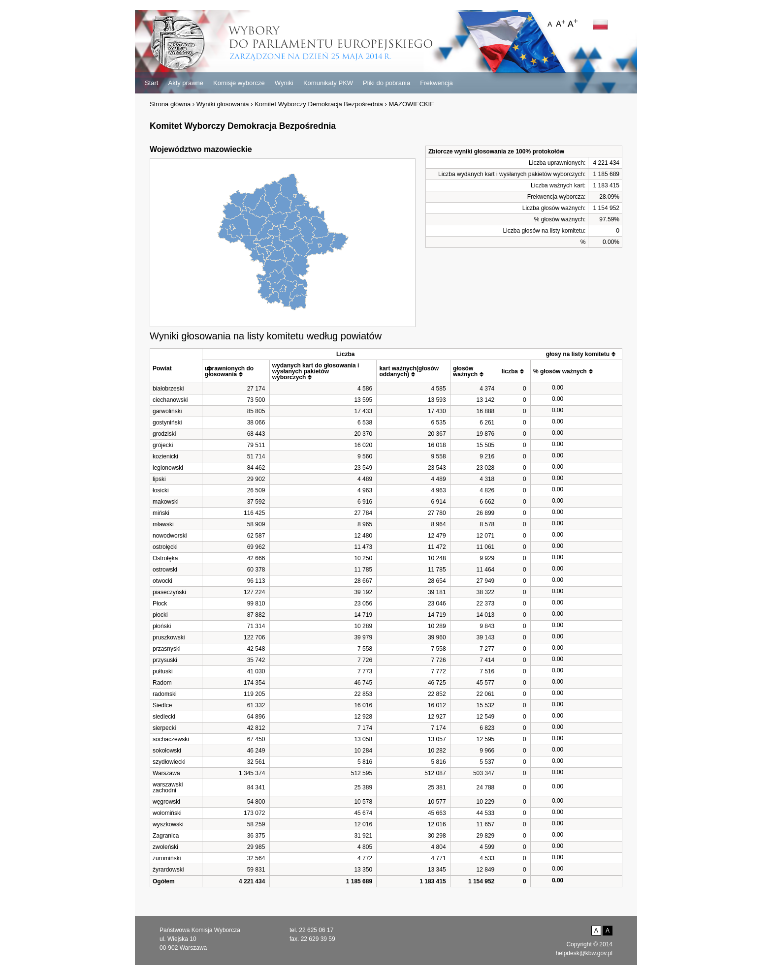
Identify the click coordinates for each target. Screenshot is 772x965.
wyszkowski (168, 824)
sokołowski (167, 750)
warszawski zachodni (168, 787)
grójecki (163, 445)
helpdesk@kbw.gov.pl (584, 953)
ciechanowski (170, 399)
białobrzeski (168, 388)
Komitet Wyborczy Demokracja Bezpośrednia (319, 104)
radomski (165, 694)
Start (151, 83)
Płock (160, 603)
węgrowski (166, 801)
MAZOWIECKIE (411, 104)
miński (161, 513)
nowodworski (170, 535)
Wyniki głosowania (222, 104)
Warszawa (166, 773)
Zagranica (166, 835)
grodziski (164, 433)
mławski (163, 524)
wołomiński (167, 813)
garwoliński (167, 411)
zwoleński (165, 847)
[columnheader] (176, 365)
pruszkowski (169, 637)
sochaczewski (171, 739)
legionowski (168, 467)
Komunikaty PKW (328, 83)
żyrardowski (168, 869)
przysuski (165, 660)
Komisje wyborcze (239, 83)
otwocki (162, 580)
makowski (166, 501)
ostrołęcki (165, 546)
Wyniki (284, 83)
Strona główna (170, 104)
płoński (162, 626)
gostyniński (167, 422)
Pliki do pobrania (386, 83)
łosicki (161, 490)
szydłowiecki (169, 761)
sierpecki (164, 727)
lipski (159, 479)
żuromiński (167, 858)
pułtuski (163, 671)
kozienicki (165, 456)
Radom (162, 682)
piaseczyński (169, 592)
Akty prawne (185, 83)
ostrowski (165, 569)
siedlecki (164, 716)
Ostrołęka (165, 558)
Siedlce (162, 705)
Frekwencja (436, 83)
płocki (160, 614)
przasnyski (167, 648)
